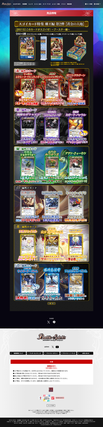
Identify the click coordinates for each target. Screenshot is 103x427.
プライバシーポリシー (52, 353)
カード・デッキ (46, 4)
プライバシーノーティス (69, 353)
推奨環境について (18, 353)
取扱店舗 (69, 4)
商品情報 (25, 4)
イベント (63, 4)
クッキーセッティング (35, 353)
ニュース (30, 4)
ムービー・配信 (56, 4)
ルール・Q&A (37, 4)
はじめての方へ (17, 4)
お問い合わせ (85, 353)
